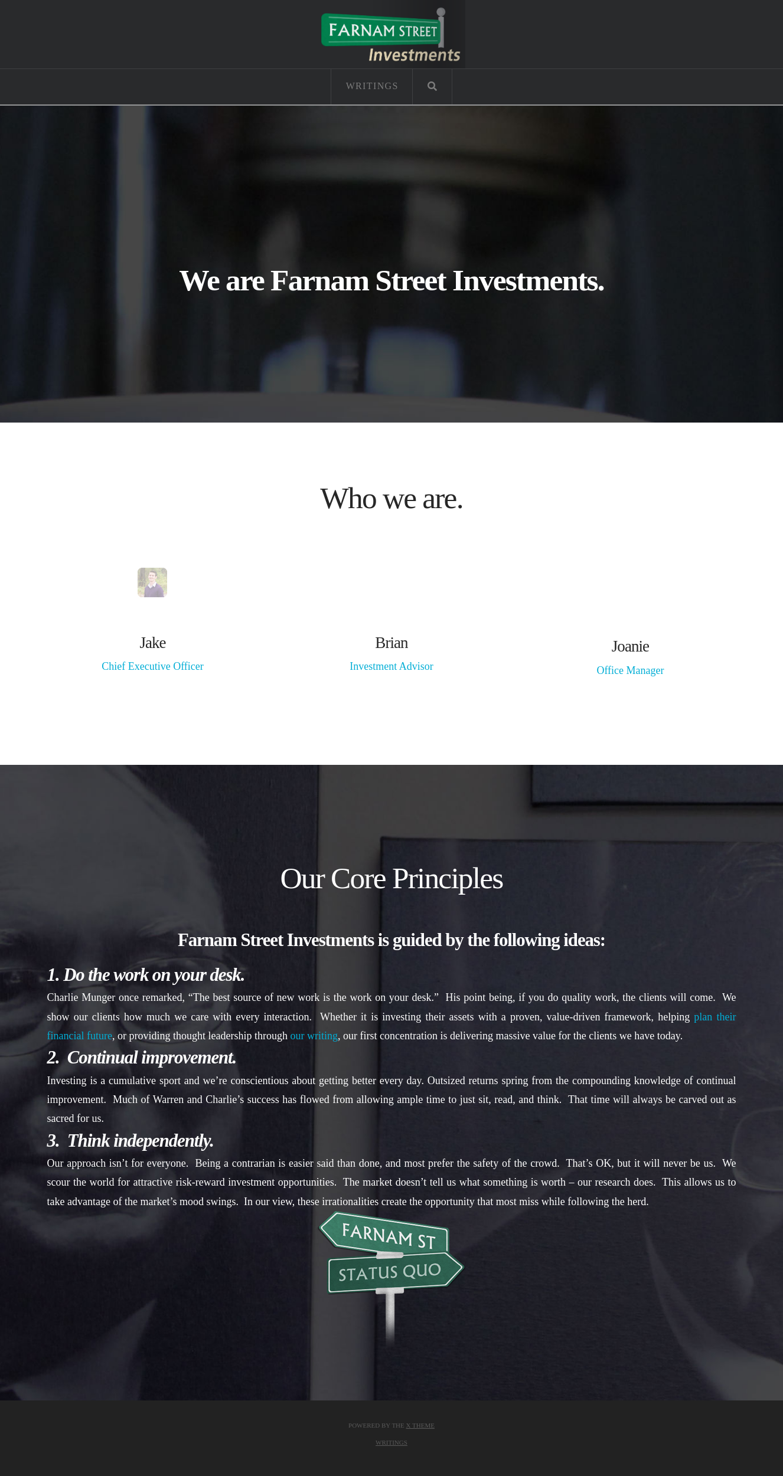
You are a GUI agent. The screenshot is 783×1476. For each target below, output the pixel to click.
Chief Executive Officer (153, 666)
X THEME (420, 1425)
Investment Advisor (391, 666)
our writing (314, 1036)
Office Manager (630, 670)
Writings (391, 1442)
